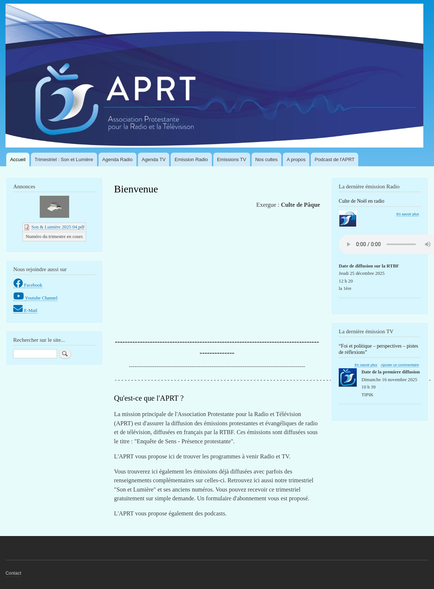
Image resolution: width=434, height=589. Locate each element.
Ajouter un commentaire (400, 365)
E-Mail (30, 310)
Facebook (33, 285)
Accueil (17, 159)
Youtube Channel (41, 298)
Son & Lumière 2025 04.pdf (57, 227)
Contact (13, 573)
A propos (296, 159)
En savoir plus (407, 214)
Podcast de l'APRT (335, 159)
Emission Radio (191, 159)
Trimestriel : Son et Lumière (64, 159)
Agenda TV (154, 159)
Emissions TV (231, 159)
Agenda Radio (117, 159)
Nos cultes (266, 159)
